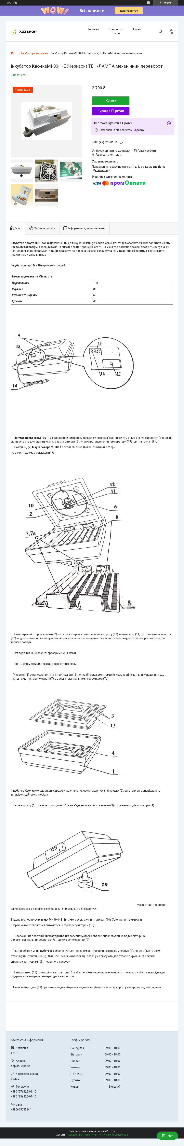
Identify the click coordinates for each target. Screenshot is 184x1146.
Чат (167, 1136)
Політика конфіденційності (113, 1134)
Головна (93, 29)
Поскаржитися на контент (81, 1134)
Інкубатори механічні (34, 53)
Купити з (111, 111)
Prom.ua (110, 1131)
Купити (111, 101)
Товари (113, 29)
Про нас (137, 29)
